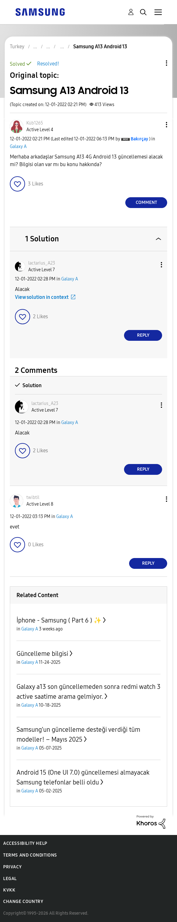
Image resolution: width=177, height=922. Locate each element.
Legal (10, 878)
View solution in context (42, 297)
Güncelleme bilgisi (42, 653)
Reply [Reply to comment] (143, 335)
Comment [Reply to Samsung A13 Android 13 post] (146, 202)
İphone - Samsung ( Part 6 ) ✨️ (59, 620)
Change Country (23, 901)
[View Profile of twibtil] (32, 497)
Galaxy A (18, 146)
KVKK (9, 890)
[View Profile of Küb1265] (34, 123)
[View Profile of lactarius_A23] (41, 263)
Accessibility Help (25, 843)
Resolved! (48, 64)
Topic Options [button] (155, 63)
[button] (156, 125)
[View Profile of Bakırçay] (139, 139)
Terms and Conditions (30, 855)
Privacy (12, 867)
